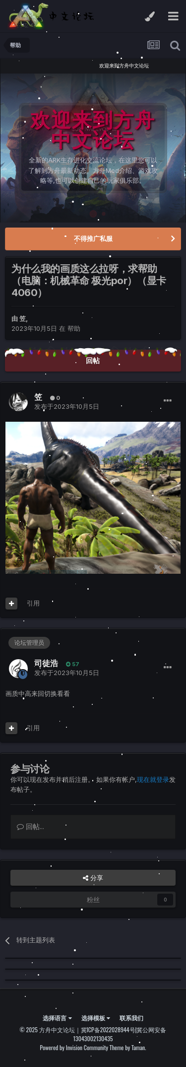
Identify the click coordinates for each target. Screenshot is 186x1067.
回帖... (30, 826)
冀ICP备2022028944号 (108, 1029)
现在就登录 (153, 779)
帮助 (73, 328)
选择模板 (95, 1017)
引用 (33, 603)
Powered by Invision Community (74, 1047)
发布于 (66, 406)
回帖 (93, 360)
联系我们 (131, 1017)
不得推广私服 (93, 238)
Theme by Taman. (128, 1047)
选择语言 (57, 1017)
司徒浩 (46, 663)
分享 (93, 877)
